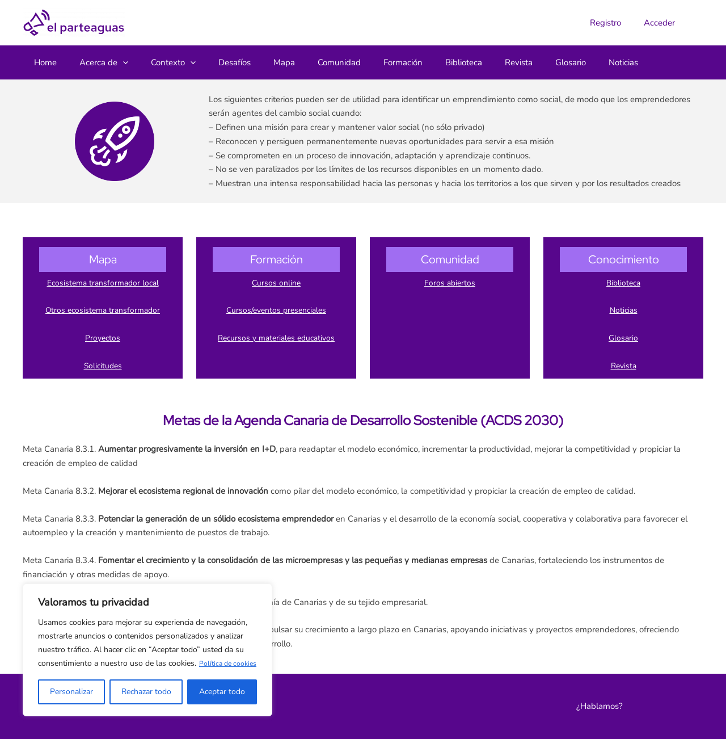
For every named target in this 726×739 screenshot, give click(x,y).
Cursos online (276, 282)
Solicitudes (103, 365)
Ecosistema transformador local (103, 282)
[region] (147, 643)
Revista (624, 365)
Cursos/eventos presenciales (276, 310)
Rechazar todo (146, 691)
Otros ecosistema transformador (102, 310)
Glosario (623, 337)
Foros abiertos (450, 282)
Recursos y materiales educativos (276, 337)
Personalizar (71, 691)
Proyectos (102, 337)
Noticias (623, 310)
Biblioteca (623, 282)
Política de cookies (101, 663)
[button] (114, 62)
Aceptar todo (222, 691)
